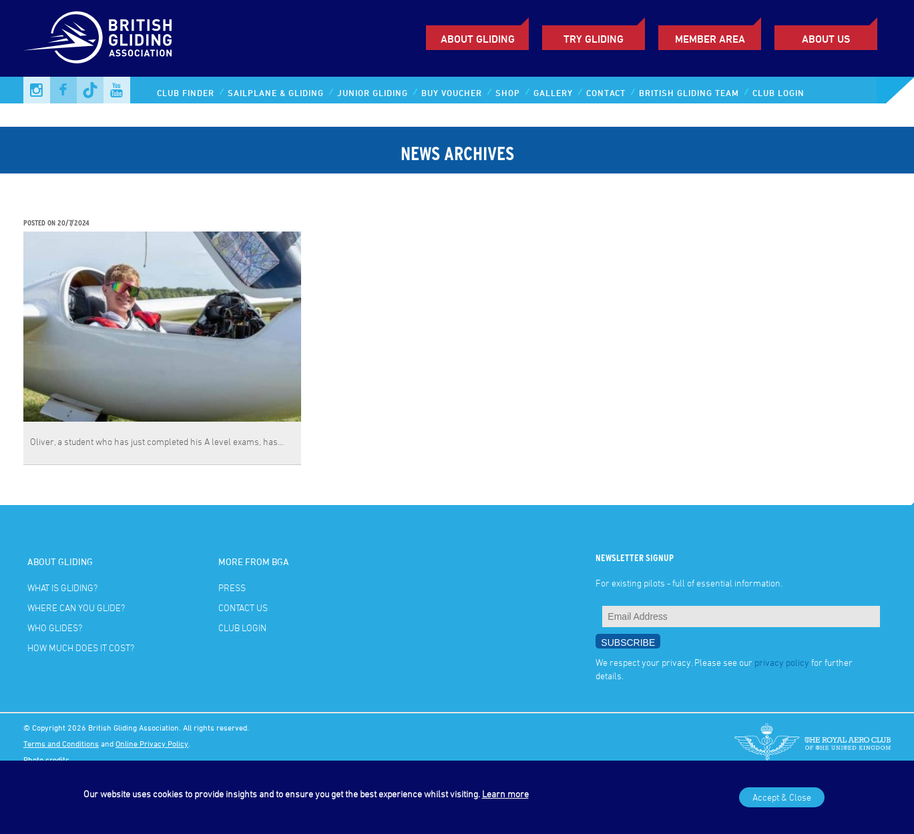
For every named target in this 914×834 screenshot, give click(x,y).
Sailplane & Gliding (276, 92)
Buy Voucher (451, 92)
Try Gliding (593, 39)
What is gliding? (62, 587)
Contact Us (243, 607)
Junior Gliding (372, 92)
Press (232, 587)
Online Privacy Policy (152, 743)
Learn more (505, 793)
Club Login (778, 92)
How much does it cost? (80, 647)
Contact (606, 92)
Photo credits (46, 759)
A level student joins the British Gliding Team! (140, 208)
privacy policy (781, 662)
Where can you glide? (76, 607)
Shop (507, 92)
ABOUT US (826, 39)
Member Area (710, 39)
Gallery (553, 92)
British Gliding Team (689, 92)
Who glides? (54, 627)
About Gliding (478, 39)
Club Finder (185, 92)
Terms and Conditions (61, 743)
